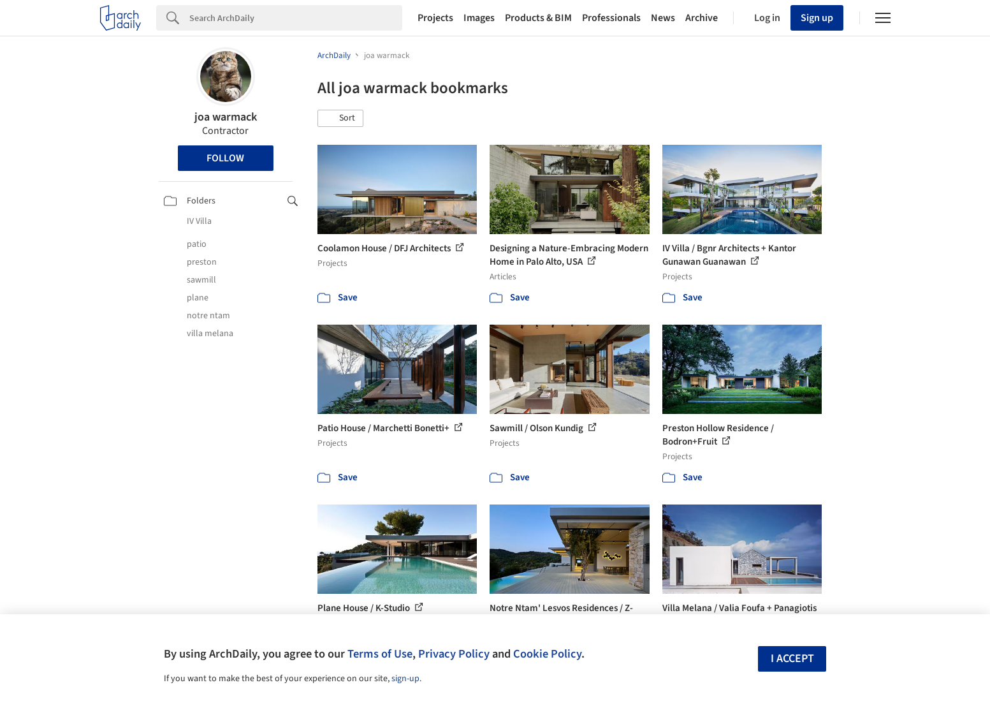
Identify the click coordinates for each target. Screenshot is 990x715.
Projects (435, 18)
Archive (701, 18)
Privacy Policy (454, 653)
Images (479, 18)
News (663, 18)
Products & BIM (538, 18)
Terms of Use (379, 653)
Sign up (817, 18)
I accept (792, 659)
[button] (340, 119)
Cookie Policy (547, 653)
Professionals (611, 18)
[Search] (295, 18)
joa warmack (225, 117)
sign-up (405, 678)
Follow (225, 158)
